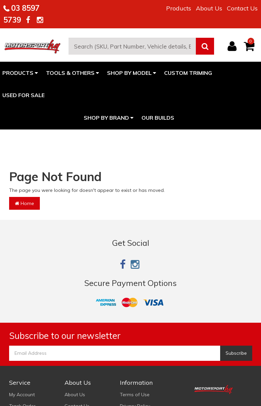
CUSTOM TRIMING (188, 72)
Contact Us (242, 8)
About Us (209, 8)
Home (24, 203)
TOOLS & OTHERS (72, 72)
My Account (22, 395)
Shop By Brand (108, 117)
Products (178, 8)
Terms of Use (135, 395)
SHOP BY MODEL (131, 72)
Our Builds (157, 117)
